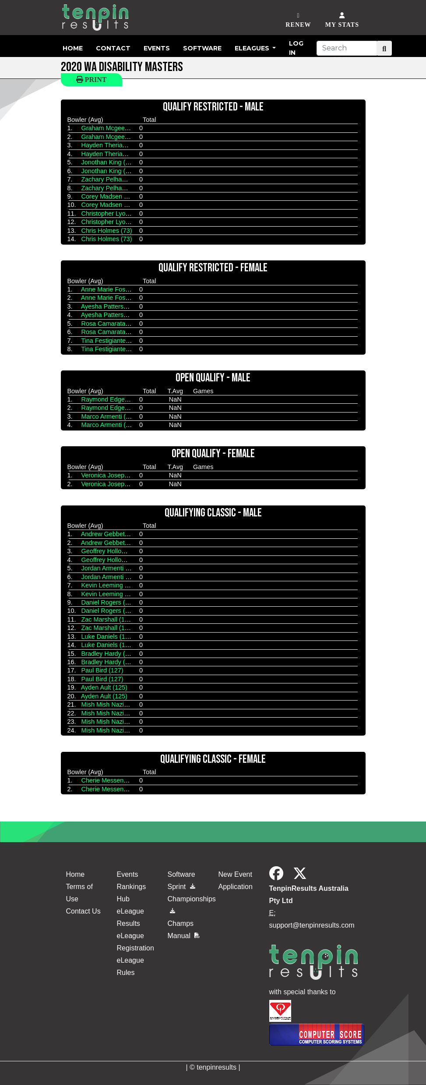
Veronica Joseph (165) (112, 475)
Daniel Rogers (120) (109, 602)
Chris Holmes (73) (106, 230)
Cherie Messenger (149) (115, 780)
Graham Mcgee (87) (109, 128)
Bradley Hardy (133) (109, 653)
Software (202, 48)
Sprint (181, 886)
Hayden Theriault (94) (111, 145)
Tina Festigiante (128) (111, 340)
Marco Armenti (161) (109, 416)
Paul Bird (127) (102, 670)
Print (91, 79)
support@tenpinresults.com (312, 925)
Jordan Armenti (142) (110, 568)
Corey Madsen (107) (110, 196)
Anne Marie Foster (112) (115, 289)
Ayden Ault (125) (104, 687)
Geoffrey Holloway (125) (115, 551)
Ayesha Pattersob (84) (112, 306)
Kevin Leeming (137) (110, 585)
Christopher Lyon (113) (113, 213)
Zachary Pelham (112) (112, 179)
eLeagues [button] (253, 48)
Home (73, 48)
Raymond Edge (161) (111, 399)
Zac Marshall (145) (107, 619)
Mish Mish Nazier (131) (113, 704)
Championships (188, 903)
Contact (113, 48)
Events (157, 48)
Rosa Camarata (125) (111, 323)
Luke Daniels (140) (107, 636)
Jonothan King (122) (109, 162)
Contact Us (83, 911)
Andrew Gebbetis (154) (113, 533)
